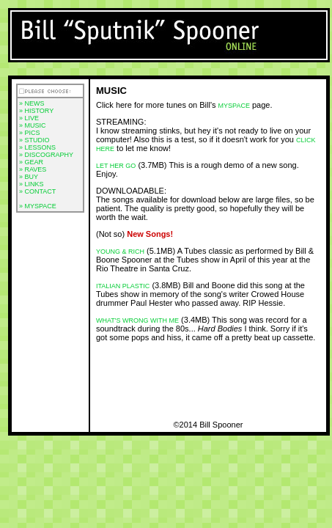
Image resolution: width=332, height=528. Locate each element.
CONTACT (40, 191)
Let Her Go (116, 165)
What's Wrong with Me (137, 320)
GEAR (34, 162)
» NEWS (32, 103)
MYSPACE (40, 206)
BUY (32, 176)
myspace (234, 105)
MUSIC (35, 125)
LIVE (32, 118)
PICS (32, 132)
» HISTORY (36, 110)
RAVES (36, 169)
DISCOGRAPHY (49, 154)
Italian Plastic (123, 286)
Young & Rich (120, 251)
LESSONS (40, 147)
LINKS (34, 184)
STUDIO (37, 140)
